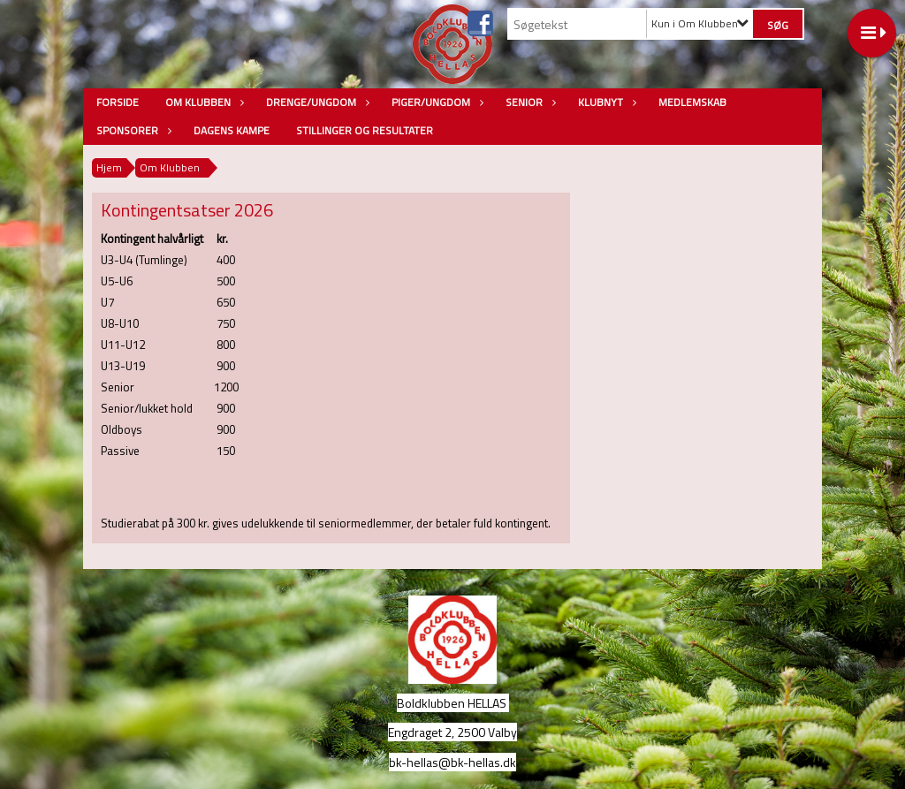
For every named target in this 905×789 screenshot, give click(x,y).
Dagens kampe (232, 130)
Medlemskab (692, 102)
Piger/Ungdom (435, 102)
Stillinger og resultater (364, 130)
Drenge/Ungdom (315, 102)
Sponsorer (131, 130)
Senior (528, 102)
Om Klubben (202, 102)
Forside (117, 102)
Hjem (109, 167)
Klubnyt (605, 102)
